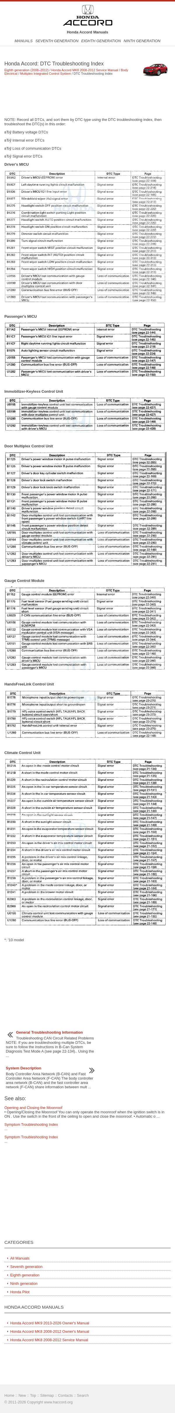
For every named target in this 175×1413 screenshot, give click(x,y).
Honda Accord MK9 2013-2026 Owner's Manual (49, 1323)
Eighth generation (101, 41)
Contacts (65, 1395)
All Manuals (19, 1258)
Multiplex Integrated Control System (45, 73)
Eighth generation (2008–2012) (26, 70)
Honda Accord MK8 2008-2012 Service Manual (84, 70)
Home (9, 1395)
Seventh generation (56, 41)
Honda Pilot (19, 1292)
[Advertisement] (87, 96)
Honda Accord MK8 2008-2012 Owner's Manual (49, 1331)
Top (33, 1395)
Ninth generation (142, 41)
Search (83, 1395)
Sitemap (47, 1395)
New (22, 1395)
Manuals (24, 41)
